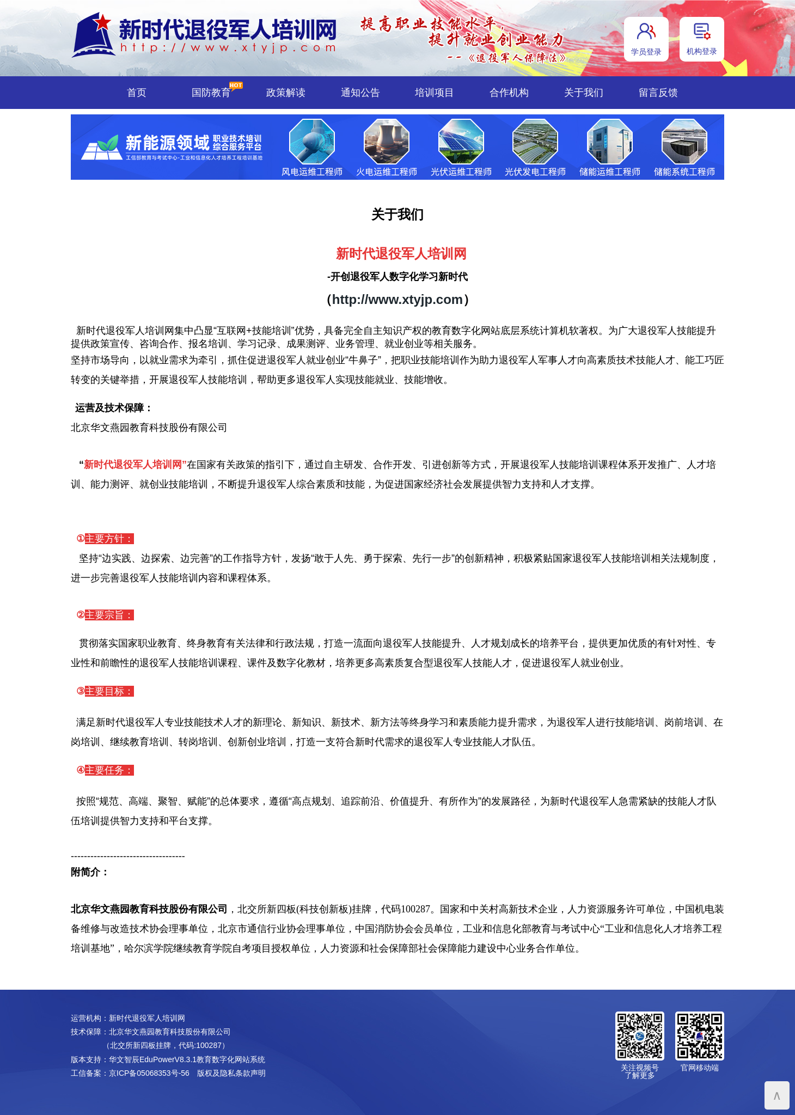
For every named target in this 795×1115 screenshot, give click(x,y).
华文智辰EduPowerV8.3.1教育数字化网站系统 (187, 1059)
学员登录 (646, 51)
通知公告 (360, 92)
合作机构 (509, 92)
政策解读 (285, 92)
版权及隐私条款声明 (231, 1073)
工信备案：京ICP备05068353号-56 (130, 1073)
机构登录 (702, 51)
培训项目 (434, 92)
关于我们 (583, 92)
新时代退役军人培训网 (147, 1018)
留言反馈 (658, 92)
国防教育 (211, 92)
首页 (136, 92)
